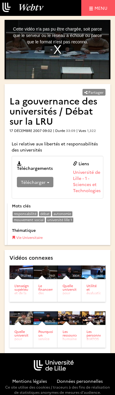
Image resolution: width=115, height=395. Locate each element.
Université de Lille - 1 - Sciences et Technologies (87, 181)
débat (45, 213)
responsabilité (25, 213)
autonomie (62, 213)
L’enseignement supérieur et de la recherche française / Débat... (26, 296)
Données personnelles (80, 381)
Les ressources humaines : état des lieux (71, 339)
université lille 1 (59, 220)
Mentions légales (29, 381)
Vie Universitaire (27, 237)
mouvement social (29, 220)
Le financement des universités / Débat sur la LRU (48, 296)
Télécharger (35, 182)
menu (102, 8)
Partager (94, 92)
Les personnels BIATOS (95, 335)
